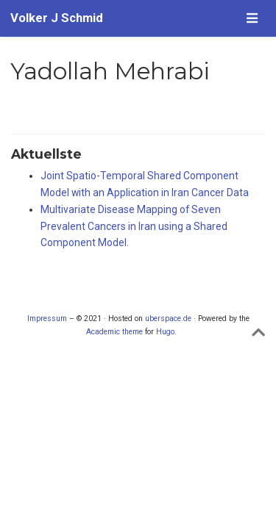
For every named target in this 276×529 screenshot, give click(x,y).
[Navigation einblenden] (252, 18)
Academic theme (114, 332)
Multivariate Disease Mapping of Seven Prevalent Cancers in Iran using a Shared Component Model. (133, 226)
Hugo (165, 332)
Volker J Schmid (56, 18)
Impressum (47, 318)
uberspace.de (168, 318)
